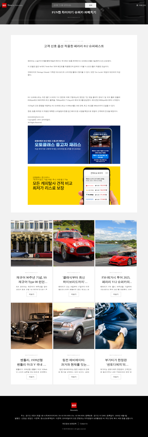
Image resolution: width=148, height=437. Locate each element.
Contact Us (84, 424)
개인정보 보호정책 (69, 424)
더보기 (31, 294)
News (15, 5)
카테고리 (142, 5)
